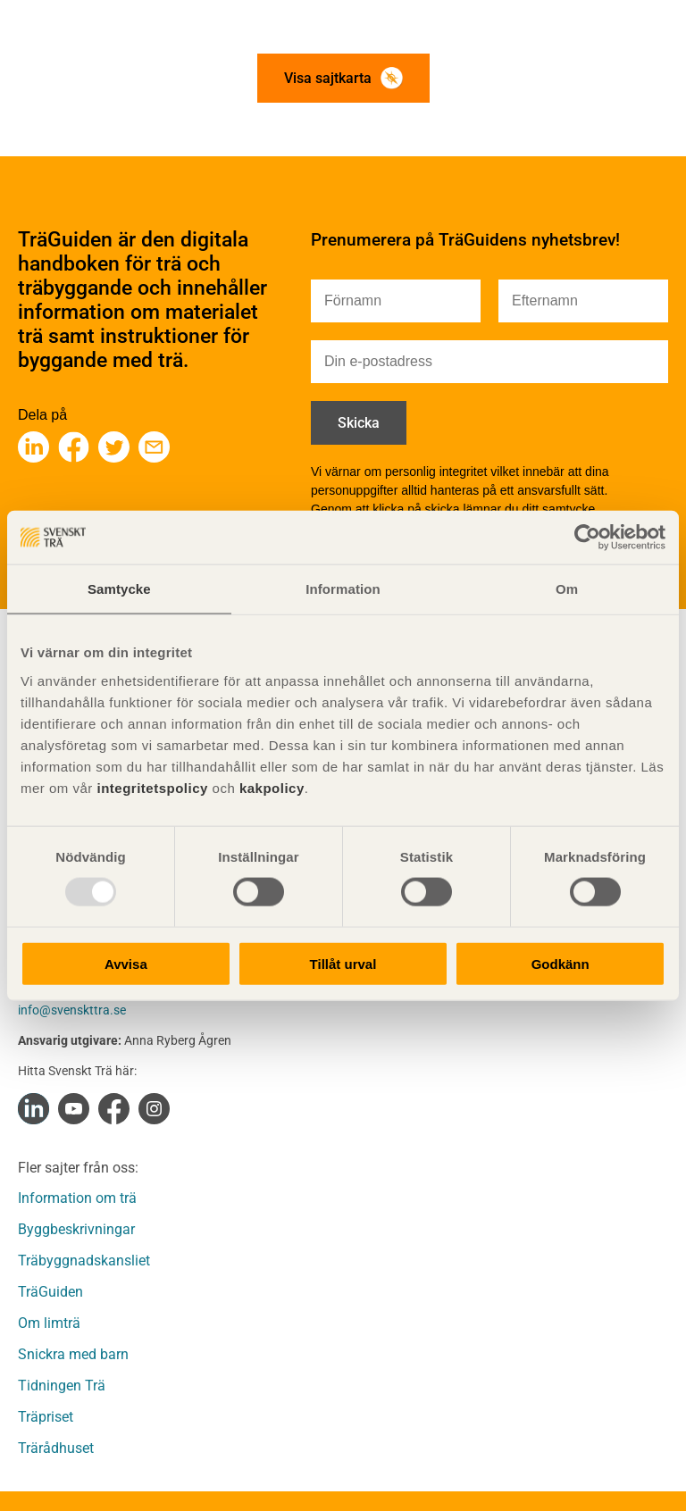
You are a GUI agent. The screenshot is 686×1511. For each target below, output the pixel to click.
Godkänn (560, 963)
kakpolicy (272, 787)
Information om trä (77, 1198)
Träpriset (45, 1416)
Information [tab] (343, 589)
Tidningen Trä (61, 1385)
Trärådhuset (56, 1448)
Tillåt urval (343, 963)
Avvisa (126, 963)
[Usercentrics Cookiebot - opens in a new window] (587, 537)
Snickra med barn (73, 1354)
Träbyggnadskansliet (84, 1260)
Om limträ (49, 1323)
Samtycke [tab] (119, 589)
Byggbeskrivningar (76, 1229)
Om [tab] (567, 589)
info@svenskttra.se (72, 1010)
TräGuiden (50, 1291)
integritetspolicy (150, 787)
